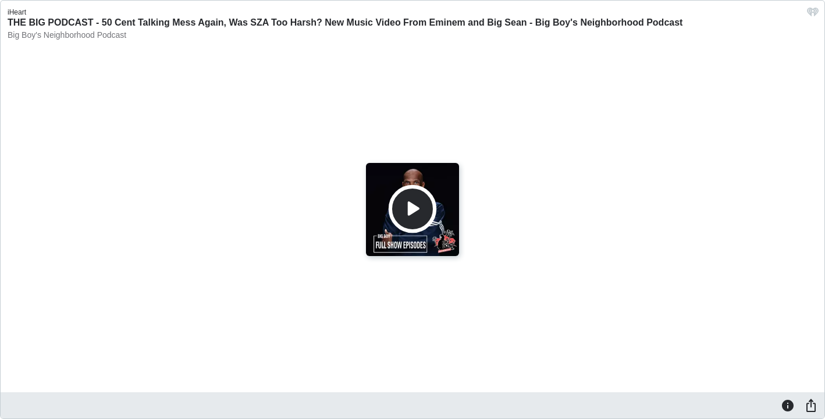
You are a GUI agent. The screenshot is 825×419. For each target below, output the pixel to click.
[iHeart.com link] (813, 15)
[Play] (412, 209)
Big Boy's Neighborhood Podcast (67, 35)
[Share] (811, 405)
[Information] (787, 405)
